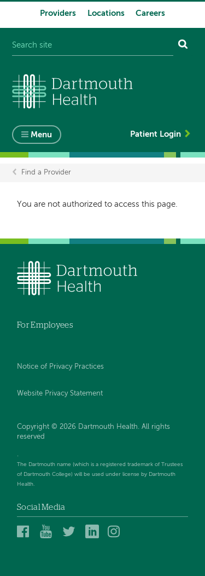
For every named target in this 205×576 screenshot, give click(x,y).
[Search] (183, 46)
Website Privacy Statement (60, 393)
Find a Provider (46, 172)
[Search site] (92, 46)
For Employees (45, 325)
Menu (41, 135)
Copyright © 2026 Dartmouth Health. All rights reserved (93, 431)
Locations (106, 13)
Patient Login (155, 134)
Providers (58, 13)
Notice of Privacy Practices (60, 366)
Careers (150, 13)
